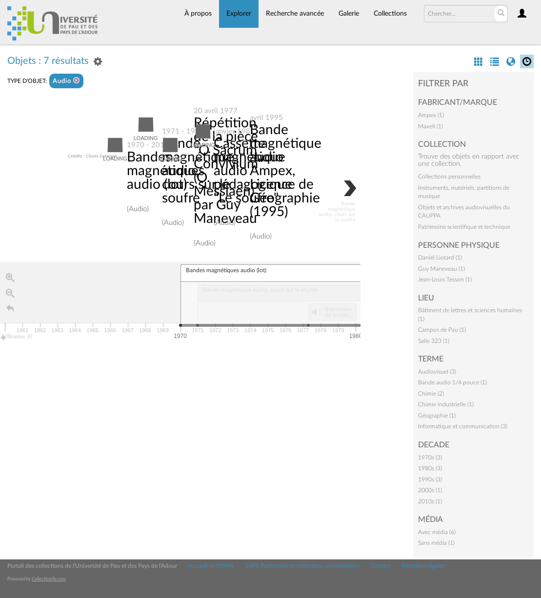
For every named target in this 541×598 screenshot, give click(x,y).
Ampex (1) (431, 115)
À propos (198, 13)
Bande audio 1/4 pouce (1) (452, 382)
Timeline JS (16, 337)
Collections (390, 13)
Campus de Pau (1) (442, 330)
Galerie (349, 13)
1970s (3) (430, 457)
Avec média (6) (437, 532)
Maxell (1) (430, 126)
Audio (66, 80)
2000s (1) (430, 490)
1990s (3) (430, 479)
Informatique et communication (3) (462, 426)
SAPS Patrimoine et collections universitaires (302, 566)
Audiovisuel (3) (437, 372)
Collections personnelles (449, 176)
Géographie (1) (437, 416)
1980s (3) (430, 468)
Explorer (238, 13)
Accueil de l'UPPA (211, 566)
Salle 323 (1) (433, 341)
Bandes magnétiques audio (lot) (165, 170)
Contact (380, 566)
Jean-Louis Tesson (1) (445, 279)
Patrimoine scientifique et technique (464, 227)
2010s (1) (430, 501)
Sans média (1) (436, 543)
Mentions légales (423, 566)
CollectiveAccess (49, 579)
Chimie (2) (431, 394)
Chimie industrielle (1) (446, 404)
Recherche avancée (295, 13)
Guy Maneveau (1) (441, 269)
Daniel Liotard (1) (440, 257)
